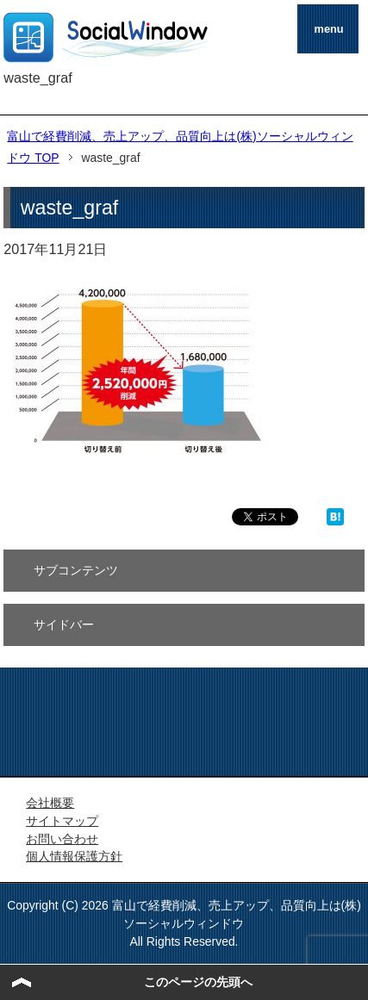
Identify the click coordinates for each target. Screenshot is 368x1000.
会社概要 (50, 803)
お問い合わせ (62, 839)
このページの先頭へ (198, 982)
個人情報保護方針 (74, 856)
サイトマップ (62, 821)
